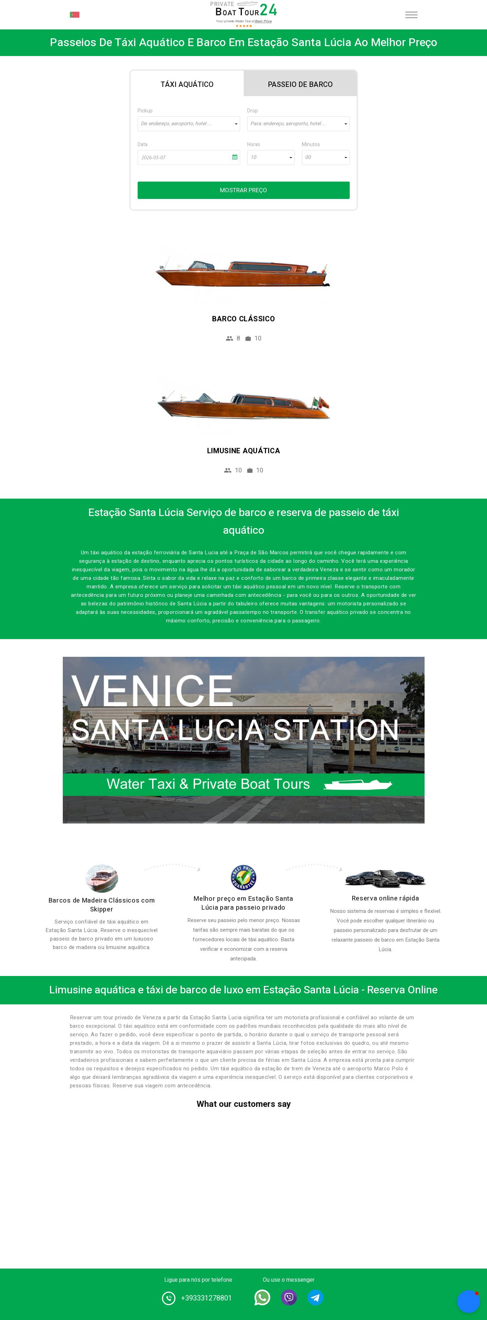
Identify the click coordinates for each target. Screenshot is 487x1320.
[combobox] (189, 123)
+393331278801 (206, 1298)
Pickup (145, 111)
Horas (253, 144)
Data (143, 144)
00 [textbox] (308, 157)
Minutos (311, 144)
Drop (252, 111)
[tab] (187, 83)
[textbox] (189, 123)
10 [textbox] (253, 157)
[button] (468, 1301)
